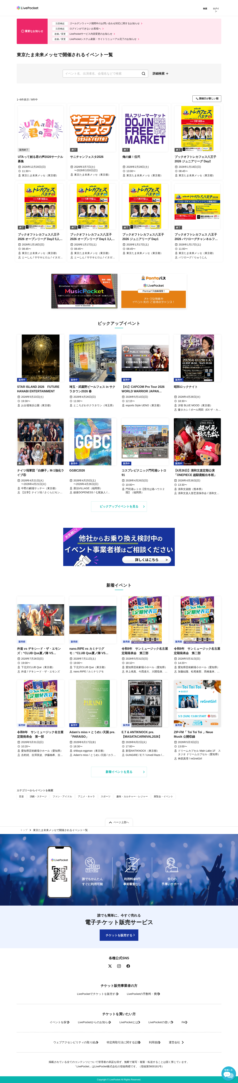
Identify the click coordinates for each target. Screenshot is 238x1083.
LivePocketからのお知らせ (86, 1022)
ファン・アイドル (60, 802)
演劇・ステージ (37, 802)
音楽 (21, 802)
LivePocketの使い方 (165, 1022)
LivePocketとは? (128, 1022)
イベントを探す (46, 1022)
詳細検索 (159, 73)
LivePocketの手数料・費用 (145, 993)
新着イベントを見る (119, 777)
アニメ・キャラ (82, 802)
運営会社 (183, 1042)
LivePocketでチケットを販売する (92, 993)
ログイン (216, 9)
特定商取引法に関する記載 (120, 1042)
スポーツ (100, 802)
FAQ (194, 1022)
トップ (24, 829)
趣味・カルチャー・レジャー (125, 802)
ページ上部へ (121, 820)
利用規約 (157, 1042)
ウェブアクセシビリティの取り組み (66, 1042)
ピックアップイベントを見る (119, 507)
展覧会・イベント (155, 802)
